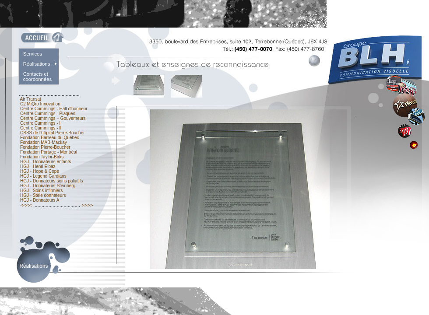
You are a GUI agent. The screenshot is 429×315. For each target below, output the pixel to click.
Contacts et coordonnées (37, 76)
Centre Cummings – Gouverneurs (53, 118)
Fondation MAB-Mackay (43, 142)
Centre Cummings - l (40, 123)
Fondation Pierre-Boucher (45, 147)
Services (32, 53)
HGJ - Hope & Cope (39, 171)
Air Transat (30, 99)
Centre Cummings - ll (40, 128)
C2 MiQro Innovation (40, 104)
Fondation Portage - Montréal (48, 152)
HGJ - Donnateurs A (39, 200)
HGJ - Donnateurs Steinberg (48, 185)
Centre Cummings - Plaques (47, 113)
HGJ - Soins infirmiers (41, 190)
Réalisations (36, 63)
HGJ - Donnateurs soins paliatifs (51, 180)
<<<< (26, 205)
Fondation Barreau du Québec (49, 137)
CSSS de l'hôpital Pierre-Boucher (52, 132)
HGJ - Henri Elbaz (37, 166)
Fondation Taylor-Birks (42, 156)
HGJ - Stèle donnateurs (43, 195)
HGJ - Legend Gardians (43, 176)
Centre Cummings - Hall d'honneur (53, 108)
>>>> (87, 205)
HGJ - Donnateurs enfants (45, 161)
